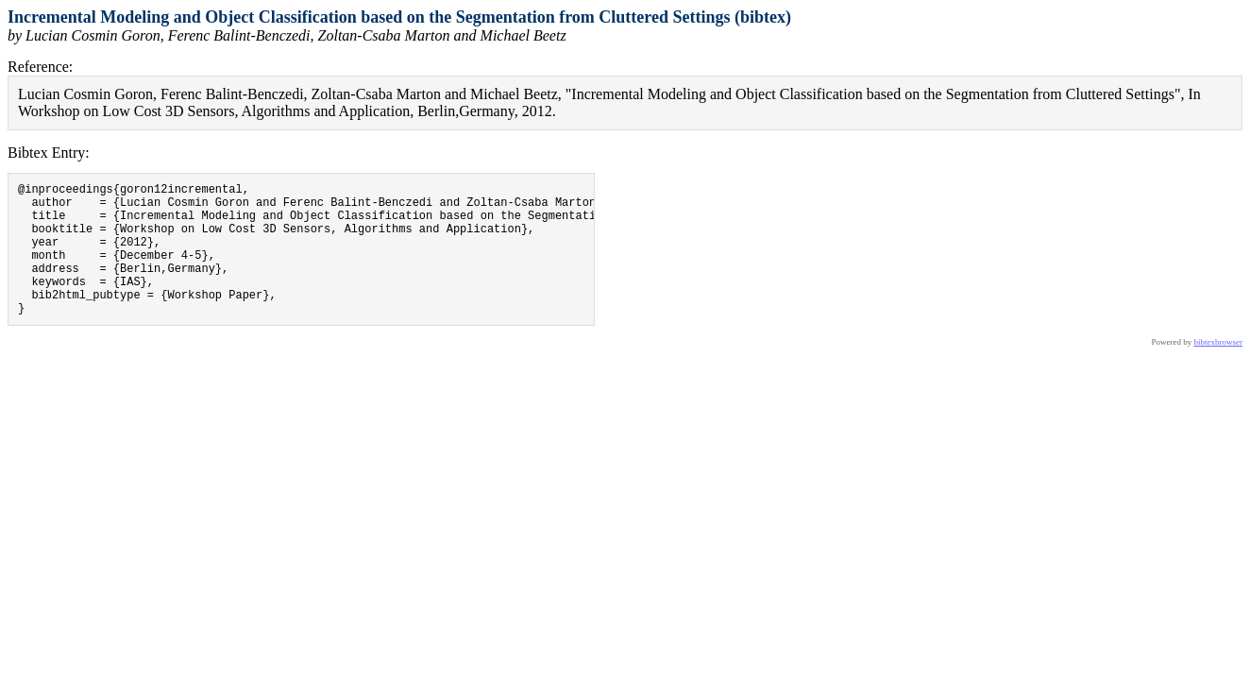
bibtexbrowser (1218, 370)
